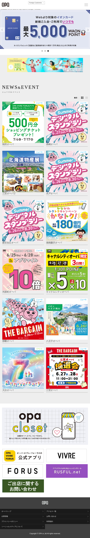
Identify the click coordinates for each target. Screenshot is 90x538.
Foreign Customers (35, 3)
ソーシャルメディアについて (12, 526)
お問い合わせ (51, 516)
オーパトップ (6, 511)
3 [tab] (48, 50)
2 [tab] (45, 50)
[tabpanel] (45, 29)
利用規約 (49, 521)
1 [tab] (42, 50)
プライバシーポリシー (9, 521)
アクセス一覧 (51, 511)
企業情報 (4, 516)
